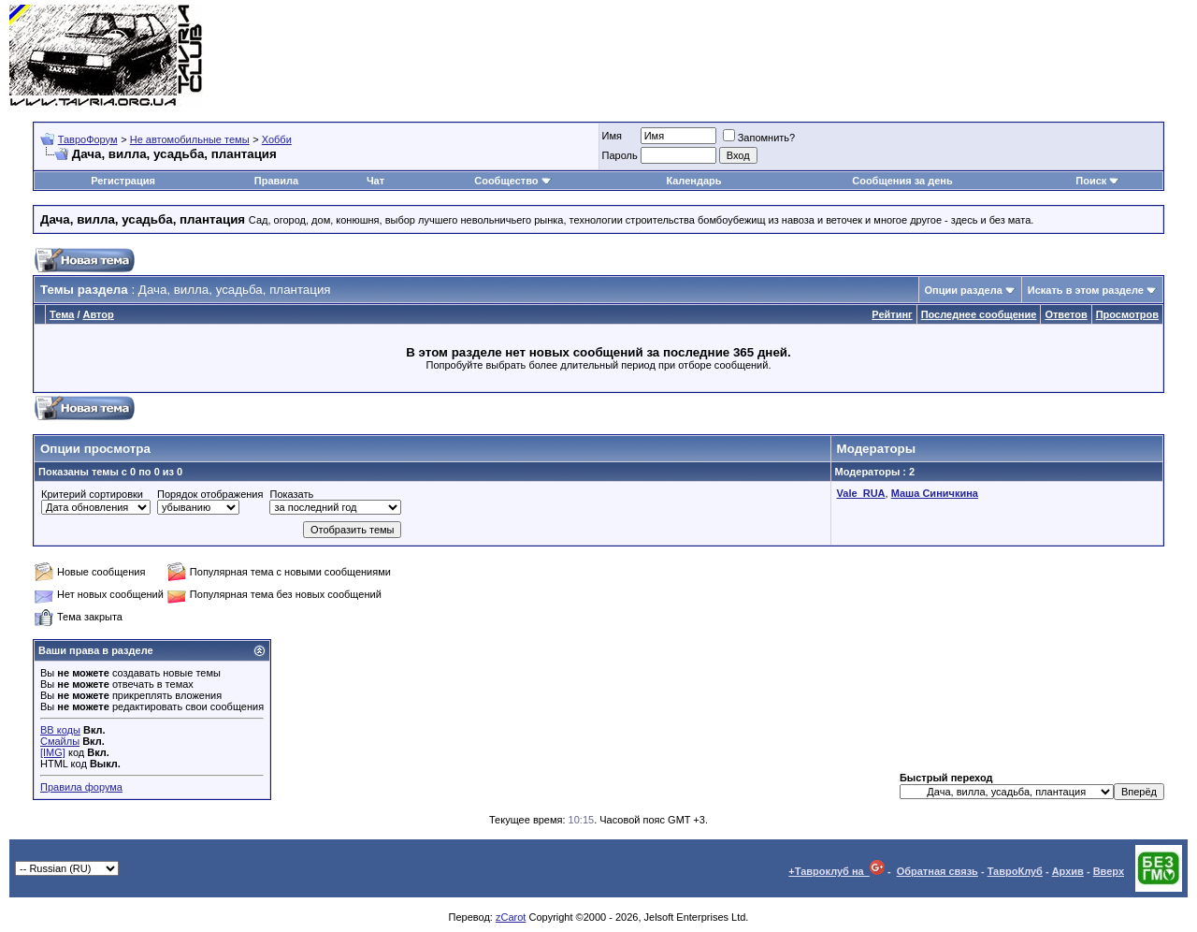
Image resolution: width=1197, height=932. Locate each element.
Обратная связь (937, 871)
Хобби (277, 139)
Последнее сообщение (979, 314)
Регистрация (123, 180)
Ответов (1066, 314)
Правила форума (81, 787)
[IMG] (52, 752)
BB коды (60, 729)
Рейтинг (892, 314)
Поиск (1097, 180)
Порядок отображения (210, 494)
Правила (276, 180)
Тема (62, 314)
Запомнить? (759, 137)
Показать (291, 494)
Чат (375, 180)
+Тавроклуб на (836, 871)
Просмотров (1127, 314)
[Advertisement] (847, 56)
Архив (1068, 871)
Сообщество (512, 180)
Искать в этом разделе (1086, 290)
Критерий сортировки (92, 494)
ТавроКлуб (1015, 871)
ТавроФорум (88, 139)
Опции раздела (963, 290)
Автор (98, 314)
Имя (612, 135)
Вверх (1108, 871)
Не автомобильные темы (190, 139)
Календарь (693, 180)
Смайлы (59, 741)
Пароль (620, 155)
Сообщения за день (902, 180)
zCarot (511, 917)
